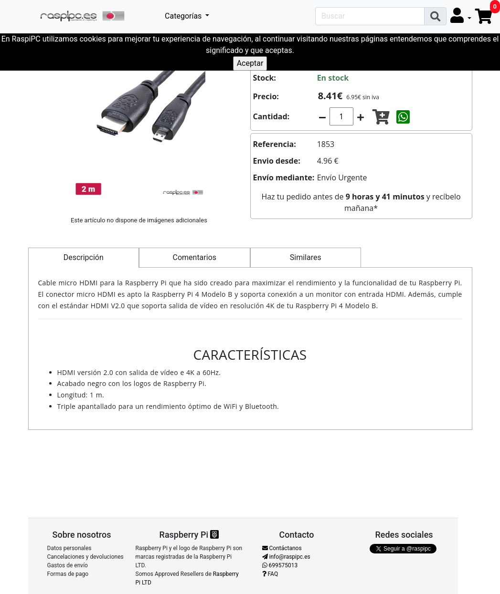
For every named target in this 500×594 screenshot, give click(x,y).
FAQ (270, 574)
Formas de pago (68, 574)
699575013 (280, 565)
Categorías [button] (184, 16)
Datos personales (69, 548)
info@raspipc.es (286, 556)
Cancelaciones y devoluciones (85, 556)
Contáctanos (282, 548)
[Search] (370, 16)
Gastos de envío (67, 565)
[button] (461, 16)
